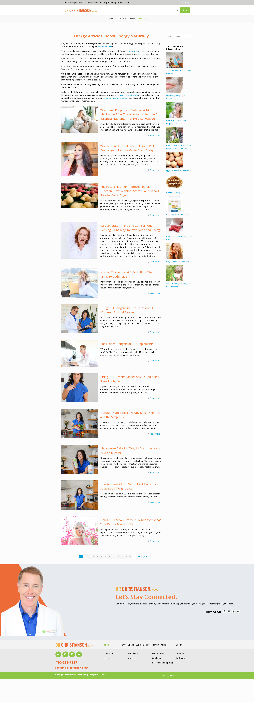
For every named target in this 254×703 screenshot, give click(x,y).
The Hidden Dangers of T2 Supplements (126, 344)
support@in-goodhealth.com (71, 667)
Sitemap (180, 653)
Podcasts (180, 658)
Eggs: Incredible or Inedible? (177, 170)
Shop (185, 10)
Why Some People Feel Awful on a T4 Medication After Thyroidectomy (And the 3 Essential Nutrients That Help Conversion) (128, 114)
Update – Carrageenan (175, 192)
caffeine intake (105, 46)
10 (118, 556)
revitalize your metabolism (115, 98)
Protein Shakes (159, 644)
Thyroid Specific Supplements (134, 644)
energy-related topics (128, 95)
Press (107, 658)
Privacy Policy (169, 675)
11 (122, 556)
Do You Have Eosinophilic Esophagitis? (176, 122)
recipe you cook (133, 51)
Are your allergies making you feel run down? (178, 285)
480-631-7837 (66, 662)
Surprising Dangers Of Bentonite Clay (175, 97)
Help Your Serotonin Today (177, 214)
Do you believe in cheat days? (178, 261)
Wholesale (133, 653)
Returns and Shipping (162, 662)
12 (126, 556)
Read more (155, 135)
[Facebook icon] (183, 3)
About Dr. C (109, 653)
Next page (141, 556)
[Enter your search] (179, 36)
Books (179, 644)
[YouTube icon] (185, 3)
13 (130, 556)
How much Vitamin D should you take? (179, 238)
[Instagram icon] (188, 3)
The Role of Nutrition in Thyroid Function (179, 72)
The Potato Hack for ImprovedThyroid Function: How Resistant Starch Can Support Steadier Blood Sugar (129, 191)
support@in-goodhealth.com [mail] (116, 2)
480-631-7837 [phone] (93, 2)
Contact (132, 658)
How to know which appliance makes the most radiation (178, 147)
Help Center (158, 653)
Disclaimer (157, 658)
